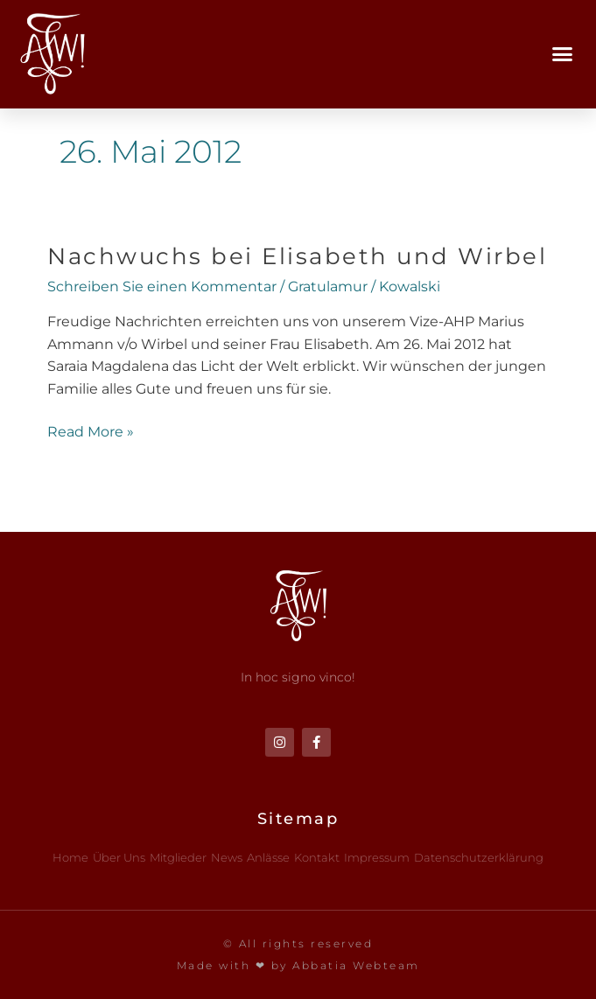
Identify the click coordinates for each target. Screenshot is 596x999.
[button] (562, 54)
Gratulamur (328, 286)
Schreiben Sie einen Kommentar (162, 286)
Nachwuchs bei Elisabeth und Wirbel (297, 256)
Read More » (90, 430)
